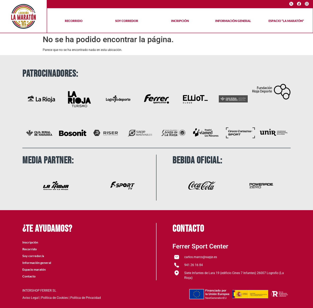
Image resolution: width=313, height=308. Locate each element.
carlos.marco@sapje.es (200, 257)
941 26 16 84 (193, 265)
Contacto (29, 276)
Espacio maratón (34, 269)
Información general (233, 21)
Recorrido (73, 21)
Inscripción (30, 242)
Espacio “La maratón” (286, 21)
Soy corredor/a (33, 256)
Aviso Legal (30, 298)
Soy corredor (126, 21)
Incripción (180, 21)
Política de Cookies (54, 298)
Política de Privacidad (85, 298)
